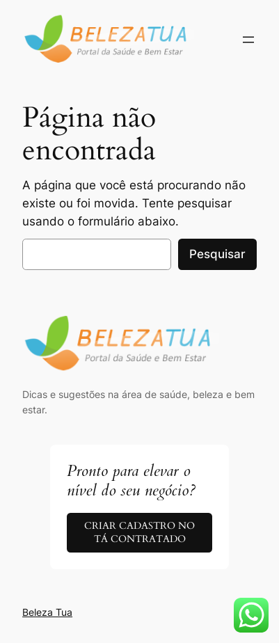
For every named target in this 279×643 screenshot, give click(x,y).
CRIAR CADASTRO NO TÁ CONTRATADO (139, 532)
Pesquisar (217, 254)
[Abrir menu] (248, 39)
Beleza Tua (47, 612)
